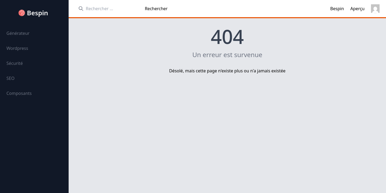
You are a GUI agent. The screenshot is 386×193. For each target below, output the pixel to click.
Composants (19, 93)
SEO (10, 78)
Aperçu (357, 9)
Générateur (17, 33)
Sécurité (14, 63)
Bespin (37, 13)
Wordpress (17, 48)
